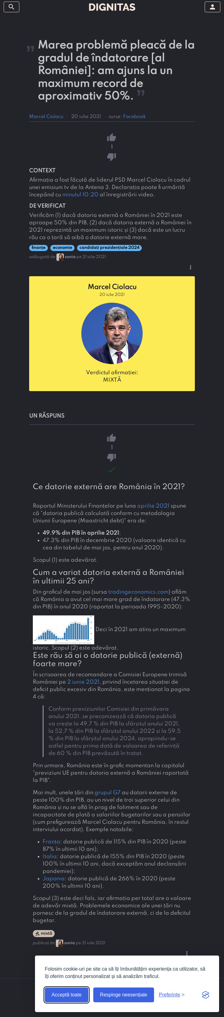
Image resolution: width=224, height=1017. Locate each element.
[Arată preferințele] (172, 995)
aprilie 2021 (153, 506)
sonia (70, 257)
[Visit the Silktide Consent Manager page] (205, 995)
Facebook (134, 116)
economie (62, 248)
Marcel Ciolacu (46, 116)
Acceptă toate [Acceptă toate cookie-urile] (67, 994)
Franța (51, 842)
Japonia (54, 879)
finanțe (38, 248)
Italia (50, 856)
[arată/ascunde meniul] (11, 7)
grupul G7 (108, 792)
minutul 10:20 (80, 195)
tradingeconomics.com (138, 592)
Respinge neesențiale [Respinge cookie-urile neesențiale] (123, 994)
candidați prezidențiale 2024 (109, 248)
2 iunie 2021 (83, 682)
